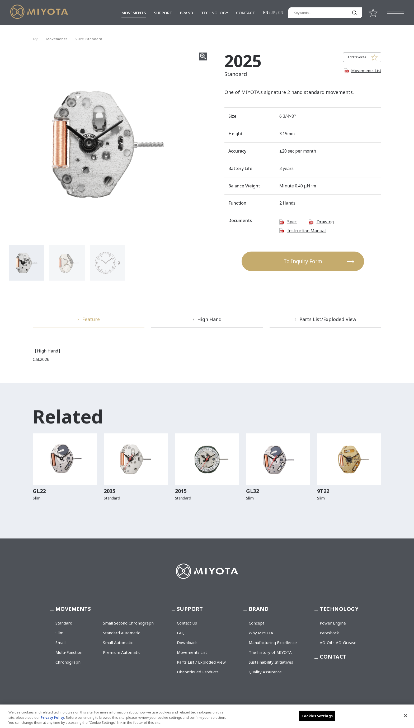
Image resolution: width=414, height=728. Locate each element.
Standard (63, 623)
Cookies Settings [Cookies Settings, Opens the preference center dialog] (317, 715)
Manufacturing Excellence (273, 642)
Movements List (366, 70)
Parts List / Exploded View (201, 662)
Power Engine (333, 623)
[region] (207, 716)
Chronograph (68, 662)
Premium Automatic (121, 652)
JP (273, 12)
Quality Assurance (265, 671)
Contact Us (187, 623)
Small (60, 642)
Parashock (329, 632)
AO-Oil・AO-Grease (338, 642)
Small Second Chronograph (128, 623)
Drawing (325, 222)
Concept (256, 623)
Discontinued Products (198, 671)
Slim (59, 632)
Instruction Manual (306, 231)
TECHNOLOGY (214, 12)
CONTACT (245, 12)
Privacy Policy (52, 717)
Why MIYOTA (261, 632)
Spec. (292, 222)
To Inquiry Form (303, 261)
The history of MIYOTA (270, 652)
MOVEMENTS (133, 12)
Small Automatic (118, 642)
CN (280, 12)
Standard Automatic (121, 632)
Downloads (187, 642)
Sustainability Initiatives (271, 662)
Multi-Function (68, 652)
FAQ (181, 632)
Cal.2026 (41, 362)
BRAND (186, 12)
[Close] (405, 715)
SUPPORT (163, 12)
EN (265, 12)
